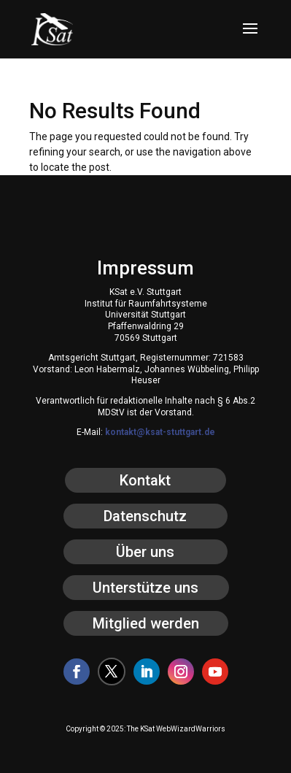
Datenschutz (145, 516)
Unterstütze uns (145, 587)
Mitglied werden (146, 623)
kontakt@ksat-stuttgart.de (160, 432)
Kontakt (145, 480)
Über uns (145, 552)
